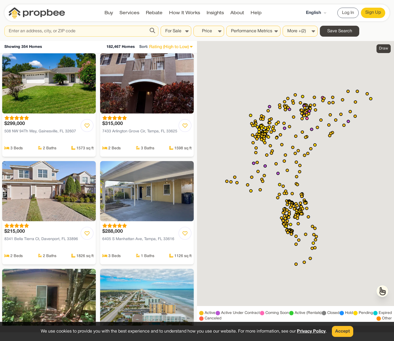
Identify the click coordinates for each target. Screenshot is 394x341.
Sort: (143, 47)
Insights (215, 12)
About (237, 12)
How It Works (184, 12)
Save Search (339, 31)
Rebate (154, 12)
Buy (109, 12)
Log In (348, 13)
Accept (342, 331)
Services (129, 12)
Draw (383, 48)
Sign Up (373, 12)
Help (256, 12)
